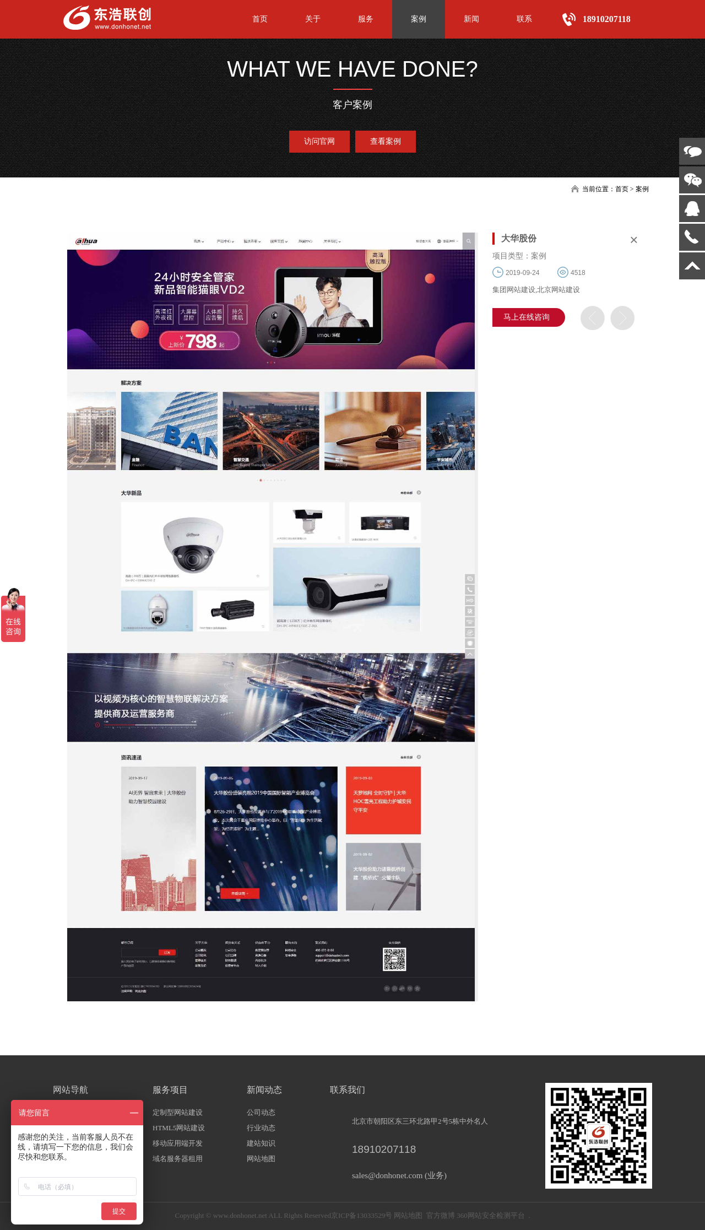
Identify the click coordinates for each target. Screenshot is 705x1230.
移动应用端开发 (178, 1143)
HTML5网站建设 (179, 1128)
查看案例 (385, 141)
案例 (418, 19)
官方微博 (440, 1215)
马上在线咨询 (526, 317)
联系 (524, 19)
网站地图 (261, 1159)
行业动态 (261, 1128)
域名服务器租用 (178, 1159)
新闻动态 (264, 1089)
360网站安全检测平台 (491, 1215)
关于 (313, 19)
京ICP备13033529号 (361, 1215)
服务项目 (170, 1089)
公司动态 (261, 1112)
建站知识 (261, 1143)
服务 (365, 19)
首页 (260, 19)
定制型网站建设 (178, 1112)
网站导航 (70, 1089)
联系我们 (347, 1089)
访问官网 (319, 141)
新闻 (471, 19)
